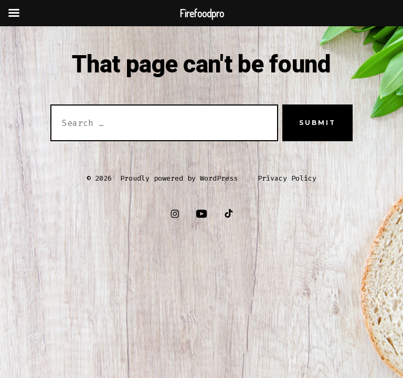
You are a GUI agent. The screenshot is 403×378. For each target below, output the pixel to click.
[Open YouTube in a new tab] (201, 214)
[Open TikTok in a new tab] (228, 214)
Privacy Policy (287, 178)
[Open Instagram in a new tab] (175, 214)
